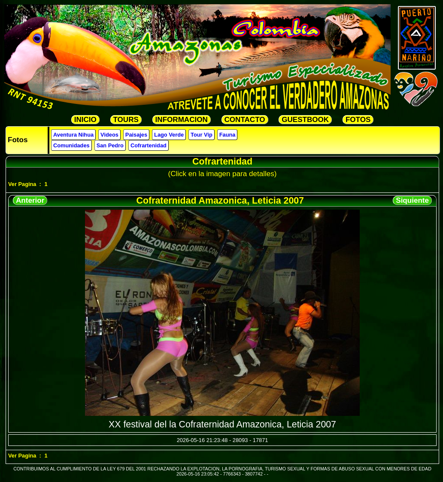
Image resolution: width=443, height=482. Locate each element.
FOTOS (358, 120)
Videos (109, 134)
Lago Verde (169, 134)
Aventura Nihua (73, 134)
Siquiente (412, 200)
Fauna (227, 134)
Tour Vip (201, 134)
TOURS (126, 120)
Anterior (30, 200)
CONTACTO (245, 120)
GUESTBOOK (305, 120)
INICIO (85, 120)
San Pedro (110, 145)
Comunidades (71, 145)
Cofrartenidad (148, 145)
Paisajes (136, 134)
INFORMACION (181, 120)
